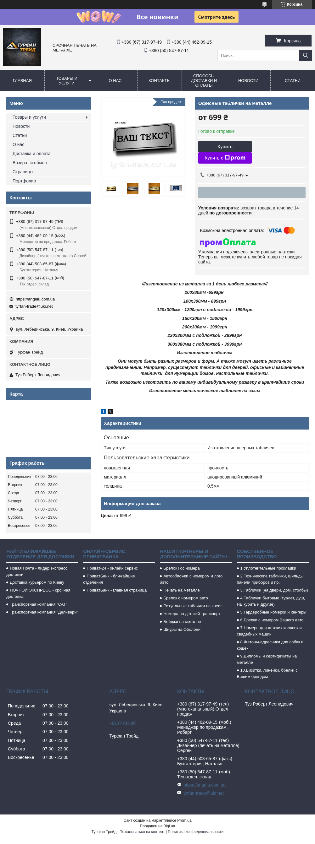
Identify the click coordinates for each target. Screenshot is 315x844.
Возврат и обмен (30, 162)
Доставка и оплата (32, 153)
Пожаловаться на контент (142, 832)
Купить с (225, 158)
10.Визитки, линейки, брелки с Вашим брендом (267, 673)
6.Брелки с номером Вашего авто (272, 620)
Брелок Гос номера (181, 568)
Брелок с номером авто (185, 598)
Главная (22, 80)
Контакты (160, 80)
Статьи (293, 80)
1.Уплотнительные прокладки (268, 568)
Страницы (23, 171)
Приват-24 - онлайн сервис (112, 568)
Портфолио (24, 180)
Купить (224, 146)
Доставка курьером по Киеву (37, 582)
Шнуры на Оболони (181, 629)
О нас (115, 80)
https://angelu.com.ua (35, 299)
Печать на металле (181, 590)
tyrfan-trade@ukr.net (34, 306)
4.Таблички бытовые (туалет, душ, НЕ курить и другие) (271, 601)
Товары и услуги (66, 80)
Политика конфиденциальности (195, 832)
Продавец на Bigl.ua (157, 826)
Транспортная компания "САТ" (38, 604)
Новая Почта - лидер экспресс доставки (36, 571)
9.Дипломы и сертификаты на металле (267, 659)
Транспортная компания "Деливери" (44, 612)
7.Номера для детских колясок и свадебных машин (269, 630)
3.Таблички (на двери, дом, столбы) (274, 590)
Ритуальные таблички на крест (192, 605)
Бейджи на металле (182, 621)
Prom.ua (184, 820)
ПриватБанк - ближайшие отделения (109, 579)
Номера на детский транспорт (191, 613)
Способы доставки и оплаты (204, 80)
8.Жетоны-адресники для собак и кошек (270, 645)
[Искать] (305, 55)
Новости (248, 80)
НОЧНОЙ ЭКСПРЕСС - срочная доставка (38, 593)
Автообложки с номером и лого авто (191, 579)
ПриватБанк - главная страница (117, 590)
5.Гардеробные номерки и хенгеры (273, 612)
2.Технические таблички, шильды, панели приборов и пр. (271, 579)
